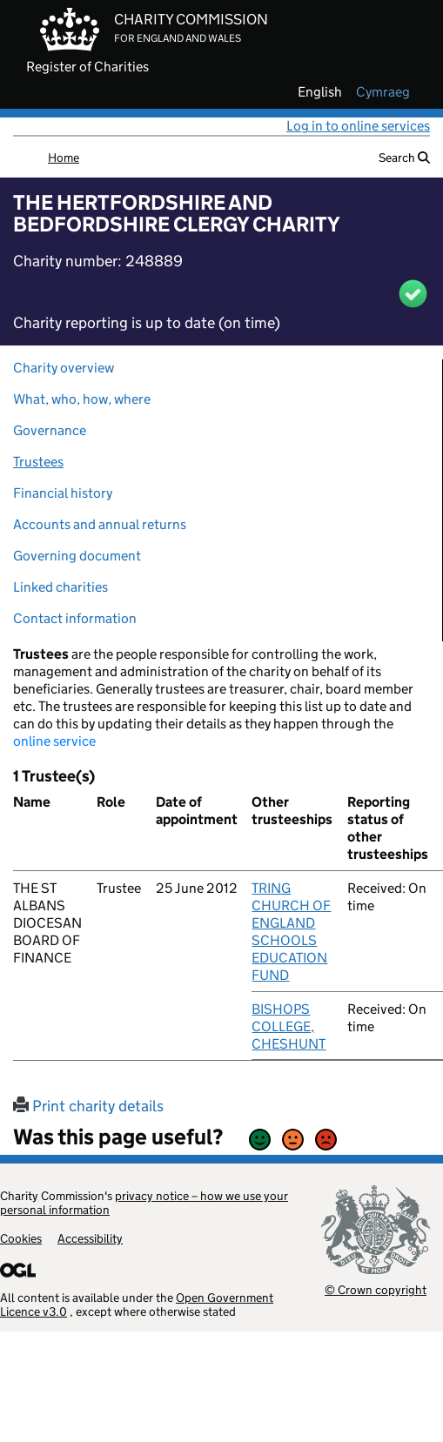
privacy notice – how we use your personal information (144, 1202)
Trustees (38, 461)
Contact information (75, 618)
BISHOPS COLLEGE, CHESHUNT (289, 1026)
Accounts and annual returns (99, 524)
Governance (49, 430)
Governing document (77, 555)
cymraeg (383, 92)
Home (63, 157)
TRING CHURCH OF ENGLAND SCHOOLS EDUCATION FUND (291, 931)
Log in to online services (358, 125)
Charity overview (63, 367)
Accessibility (90, 1238)
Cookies (21, 1238)
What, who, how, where (82, 399)
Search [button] (404, 157)
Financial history (62, 493)
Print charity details (88, 1106)
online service (54, 741)
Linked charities (60, 587)
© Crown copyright (375, 1289)
